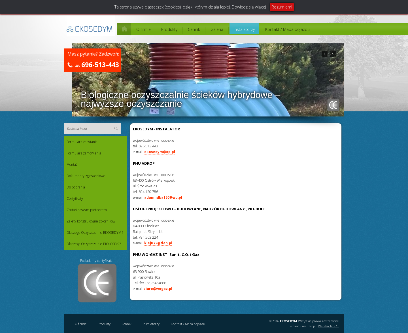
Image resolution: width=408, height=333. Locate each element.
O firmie (143, 29)
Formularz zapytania (82, 141)
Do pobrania (76, 187)
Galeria (217, 29)
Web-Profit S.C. (328, 326)
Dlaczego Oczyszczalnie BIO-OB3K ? (94, 243)
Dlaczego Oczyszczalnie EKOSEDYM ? (95, 232)
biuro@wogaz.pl (157, 288)
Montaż (72, 164)
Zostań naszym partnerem (87, 209)
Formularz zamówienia (84, 153)
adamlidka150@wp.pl (163, 197)
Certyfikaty (75, 198)
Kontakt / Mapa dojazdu (287, 29)
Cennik (194, 29)
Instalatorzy (244, 29)
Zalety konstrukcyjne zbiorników (91, 221)
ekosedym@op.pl (159, 151)
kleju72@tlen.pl (158, 243)
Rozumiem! (282, 7)
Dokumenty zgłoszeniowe (86, 175)
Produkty (169, 29)
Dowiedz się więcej (249, 7)
